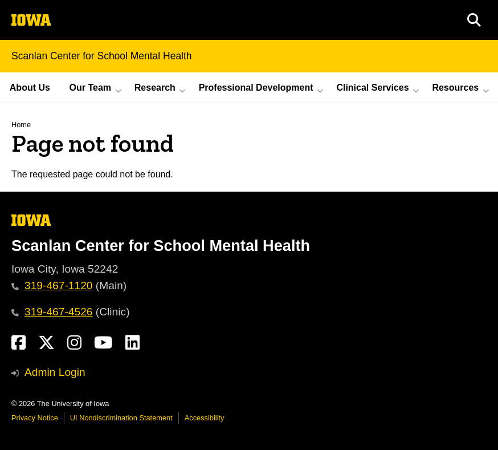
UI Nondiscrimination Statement (121, 417)
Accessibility (204, 417)
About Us (30, 87)
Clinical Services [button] (372, 87)
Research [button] (154, 87)
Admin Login (55, 372)
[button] (474, 20)
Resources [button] (455, 87)
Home (21, 124)
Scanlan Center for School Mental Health (101, 56)
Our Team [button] (91, 87)
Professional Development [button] (256, 87)
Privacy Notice (34, 417)
